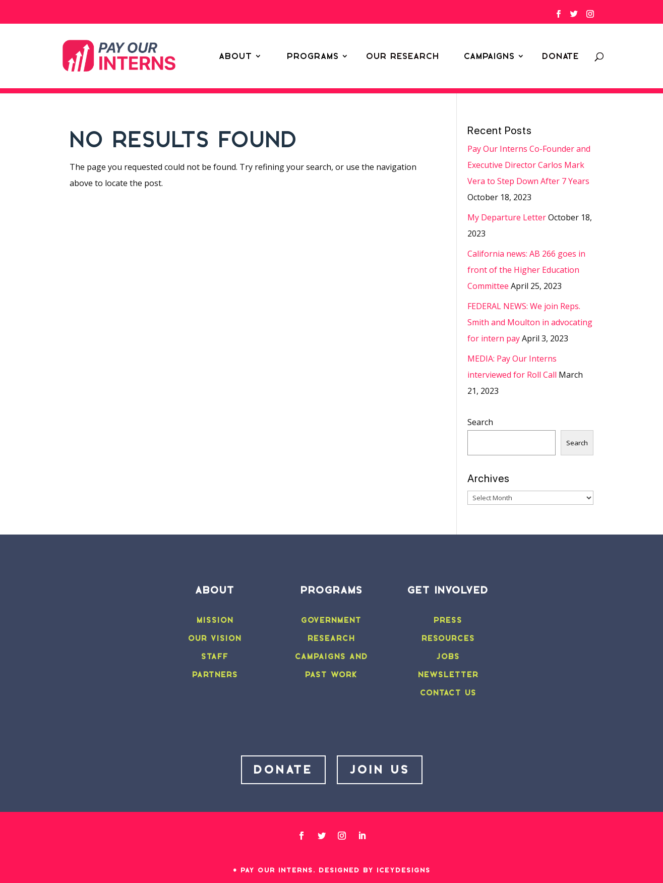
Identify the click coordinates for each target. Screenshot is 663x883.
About (235, 56)
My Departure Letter (506, 217)
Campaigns (489, 56)
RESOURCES (448, 638)
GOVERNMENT (331, 620)
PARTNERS (215, 675)
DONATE (283, 769)
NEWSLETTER (448, 675)
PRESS (448, 620)
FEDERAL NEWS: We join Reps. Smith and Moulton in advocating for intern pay (529, 322)
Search (480, 422)
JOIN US (379, 769)
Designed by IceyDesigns (375, 870)
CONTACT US (448, 693)
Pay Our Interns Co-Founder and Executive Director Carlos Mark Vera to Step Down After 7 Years (528, 165)
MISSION (215, 620)
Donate (560, 56)
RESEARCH (331, 638)
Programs (313, 56)
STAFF (214, 657)
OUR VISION (215, 638)
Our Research (402, 56)
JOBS (448, 657)
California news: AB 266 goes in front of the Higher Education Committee (526, 269)
